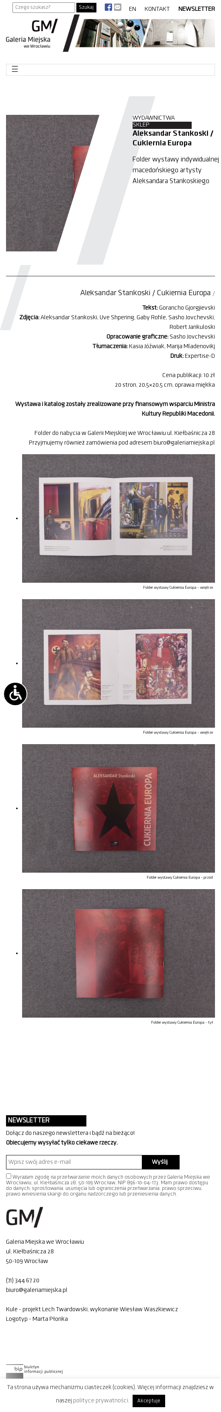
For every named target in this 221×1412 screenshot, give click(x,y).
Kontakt (157, 9)
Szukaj (86, 7)
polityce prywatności (100, 1401)
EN (132, 9)
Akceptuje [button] (148, 1401)
